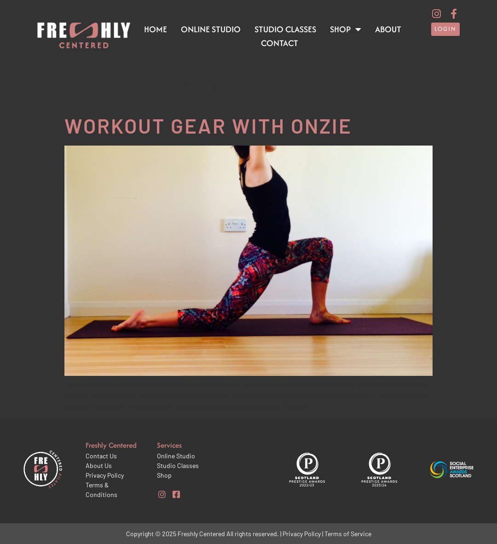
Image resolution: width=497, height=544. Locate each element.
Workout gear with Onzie (208, 125)
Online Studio (211, 29)
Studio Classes (285, 29)
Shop (345, 29)
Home (155, 29)
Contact (279, 43)
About (388, 29)
